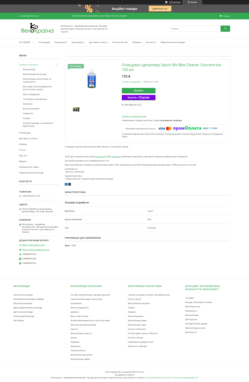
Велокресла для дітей (81, 354)
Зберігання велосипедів (172, 42)
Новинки (136, 42)
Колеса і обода (135, 337)
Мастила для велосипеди (83, 324)
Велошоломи (191, 315)
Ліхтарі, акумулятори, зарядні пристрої (90, 294)
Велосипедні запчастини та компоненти (37, 80)
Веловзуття (191, 332)
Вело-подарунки (31, 94)
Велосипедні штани (195, 327)
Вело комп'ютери (79, 316)
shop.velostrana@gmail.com (35, 249)
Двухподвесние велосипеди (27, 307)
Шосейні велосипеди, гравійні (28, 299)
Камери (132, 311)
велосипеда (100, 156)
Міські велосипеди (22, 303)
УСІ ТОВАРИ (24, 42)
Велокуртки (191, 319)
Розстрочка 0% (120, 42)
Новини (23, 144)
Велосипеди (29, 69)
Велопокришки (135, 316)
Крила (74, 337)
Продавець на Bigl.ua (124, 374)
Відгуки (22, 161)
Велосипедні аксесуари (35, 74)
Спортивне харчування (35, 99)
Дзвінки (75, 311)
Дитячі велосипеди (23, 311)
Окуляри (189, 297)
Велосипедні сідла (137, 324)
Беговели (28, 103)
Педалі (131, 307)
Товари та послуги (28, 64)
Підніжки (75, 341)
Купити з (139, 97)
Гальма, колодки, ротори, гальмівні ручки (149, 294)
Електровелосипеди (23, 316)
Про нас (23, 155)
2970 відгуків (175, 2)
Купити (138, 90)
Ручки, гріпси (134, 299)
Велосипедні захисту (81, 333)
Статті (22, 149)
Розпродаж (44, 42)
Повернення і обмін (29, 167)
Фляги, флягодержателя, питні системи (90, 320)
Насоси (74, 329)
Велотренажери (31, 108)
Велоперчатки (192, 306)
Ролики (26, 118)
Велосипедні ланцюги (139, 303)
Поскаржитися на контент (158, 377)
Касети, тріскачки (137, 329)
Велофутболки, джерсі (196, 323)
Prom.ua (140, 372)
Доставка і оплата (98, 42)
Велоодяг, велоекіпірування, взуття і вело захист (37, 88)
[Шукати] (225, 29)
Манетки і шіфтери (137, 346)
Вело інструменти (80, 307)
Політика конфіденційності (185, 377)
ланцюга (115, 156)
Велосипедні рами (137, 320)
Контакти (151, 42)
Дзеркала (76, 346)
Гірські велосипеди (23, 294)
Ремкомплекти (78, 350)
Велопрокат (61, 42)
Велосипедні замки (80, 359)
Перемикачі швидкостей (140, 341)
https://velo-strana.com (33, 245)
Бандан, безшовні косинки (198, 302)
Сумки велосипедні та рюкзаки (86, 299)
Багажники (76, 303)
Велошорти (191, 310)
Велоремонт (78, 42)
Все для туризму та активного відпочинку (38, 124)
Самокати (28, 113)
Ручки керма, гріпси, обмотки (143, 333)
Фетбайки (18, 320)
